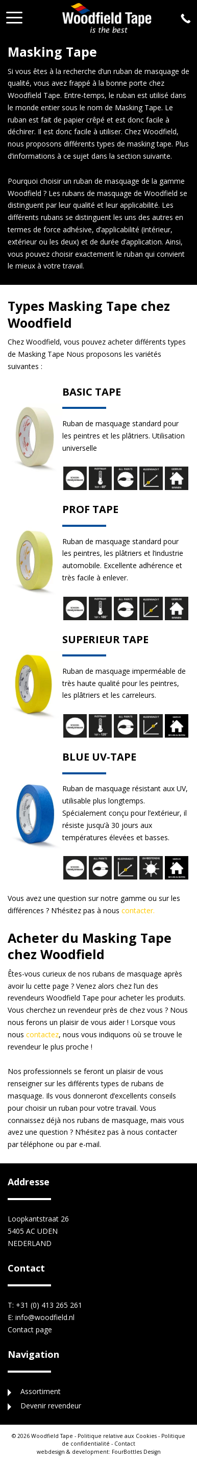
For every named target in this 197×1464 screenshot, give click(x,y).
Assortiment (40, 1391)
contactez (42, 1034)
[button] (14, 14)
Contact (124, 1443)
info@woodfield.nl (45, 1317)
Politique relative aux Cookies (117, 1435)
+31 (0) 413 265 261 (49, 1305)
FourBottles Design (99, 1451)
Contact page (30, 1329)
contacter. (138, 910)
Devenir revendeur (50, 1405)
